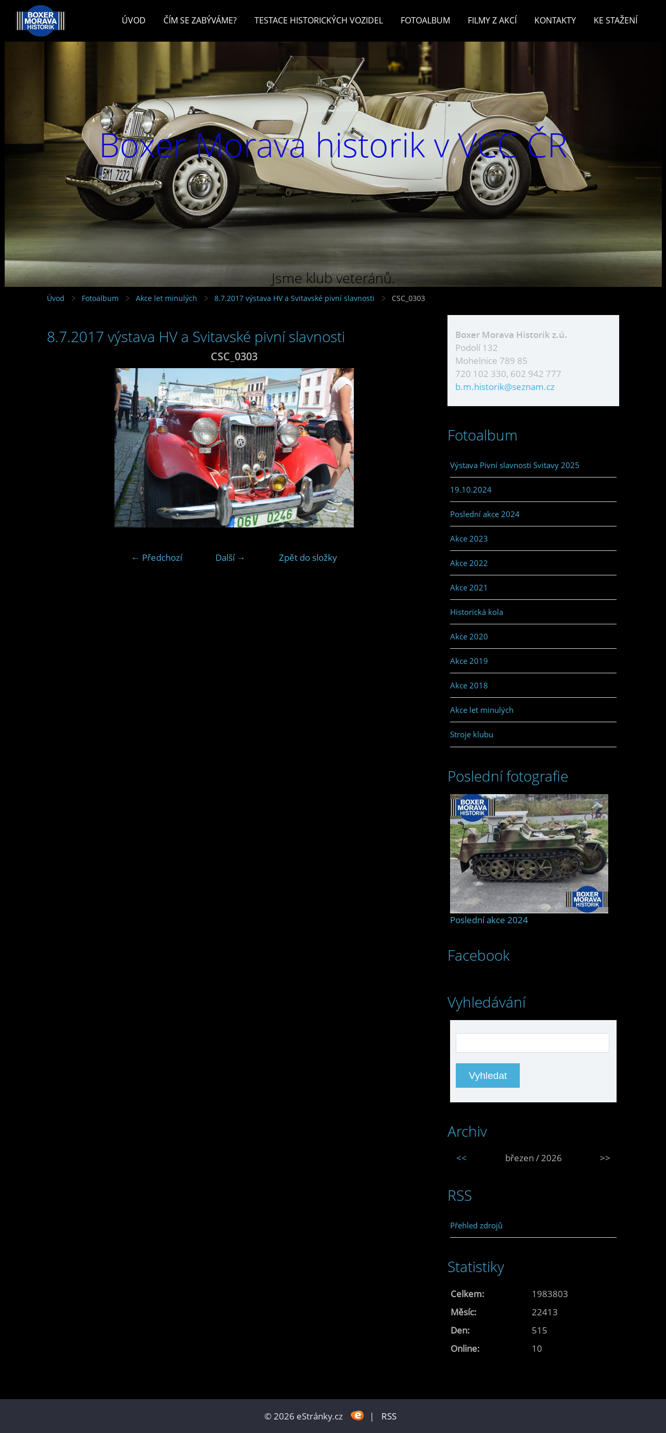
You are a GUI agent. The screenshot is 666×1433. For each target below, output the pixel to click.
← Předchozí (156, 557)
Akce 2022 (469, 563)
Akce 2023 (469, 538)
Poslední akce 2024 (485, 514)
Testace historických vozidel (318, 20)
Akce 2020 (469, 636)
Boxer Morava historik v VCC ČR (333, 144)
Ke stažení (615, 20)
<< (461, 1158)
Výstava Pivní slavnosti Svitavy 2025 (515, 465)
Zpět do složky (308, 557)
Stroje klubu (471, 734)
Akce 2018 (469, 685)
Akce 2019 (469, 661)
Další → (230, 557)
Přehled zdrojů (476, 1225)
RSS (388, 1416)
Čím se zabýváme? (200, 20)
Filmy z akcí (492, 20)
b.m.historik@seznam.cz (505, 387)
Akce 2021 (469, 587)
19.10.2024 (471, 489)
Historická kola (476, 612)
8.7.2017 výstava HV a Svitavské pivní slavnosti (295, 298)
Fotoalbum (425, 20)
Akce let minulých (166, 298)
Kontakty (555, 20)
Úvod (134, 20)
